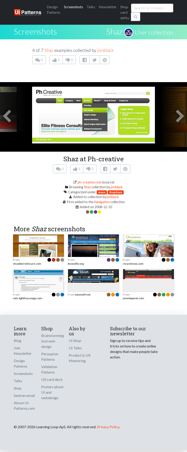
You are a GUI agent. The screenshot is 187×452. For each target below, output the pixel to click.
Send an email (24, 395)
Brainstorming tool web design (52, 341)
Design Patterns (20, 363)
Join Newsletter (23, 350)
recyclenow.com (133, 263)
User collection (154, 32)
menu (101, 192)
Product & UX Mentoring (80, 358)
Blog (17, 340)
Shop (18, 388)
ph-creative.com (90, 182)
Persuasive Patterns (49, 356)
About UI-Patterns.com (24, 405)
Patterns (53, 9)
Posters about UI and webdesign (52, 392)
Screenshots (73, 7)
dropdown (115, 192)
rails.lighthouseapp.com (27, 298)
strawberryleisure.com (27, 263)
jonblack (105, 50)
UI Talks (75, 348)
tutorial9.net (83, 294)
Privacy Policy (108, 427)
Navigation (102, 202)
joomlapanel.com (133, 298)
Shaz (114, 31)
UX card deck (52, 379)
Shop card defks (124, 12)
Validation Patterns (49, 369)
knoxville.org (76, 263)
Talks (91, 7)
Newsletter (108, 7)
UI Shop (75, 340)
